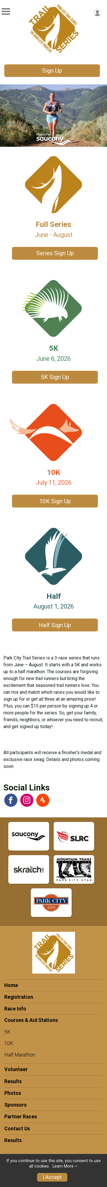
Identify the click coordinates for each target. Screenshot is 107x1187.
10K (8, 1043)
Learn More (63, 1166)
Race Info (15, 1009)
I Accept (52, 1177)
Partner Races (20, 1116)
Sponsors (15, 1105)
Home (11, 985)
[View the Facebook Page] (10, 800)
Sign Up (52, 70)
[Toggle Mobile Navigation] (5, 11)
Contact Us (17, 1128)
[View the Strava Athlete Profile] (42, 800)
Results (13, 1081)
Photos (12, 1093)
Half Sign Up (55, 625)
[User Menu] (97, 12)
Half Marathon (19, 1055)
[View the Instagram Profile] (26, 800)
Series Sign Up (55, 253)
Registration (18, 997)
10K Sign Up (55, 501)
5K (7, 1032)
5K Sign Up (55, 377)
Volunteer (16, 1069)
